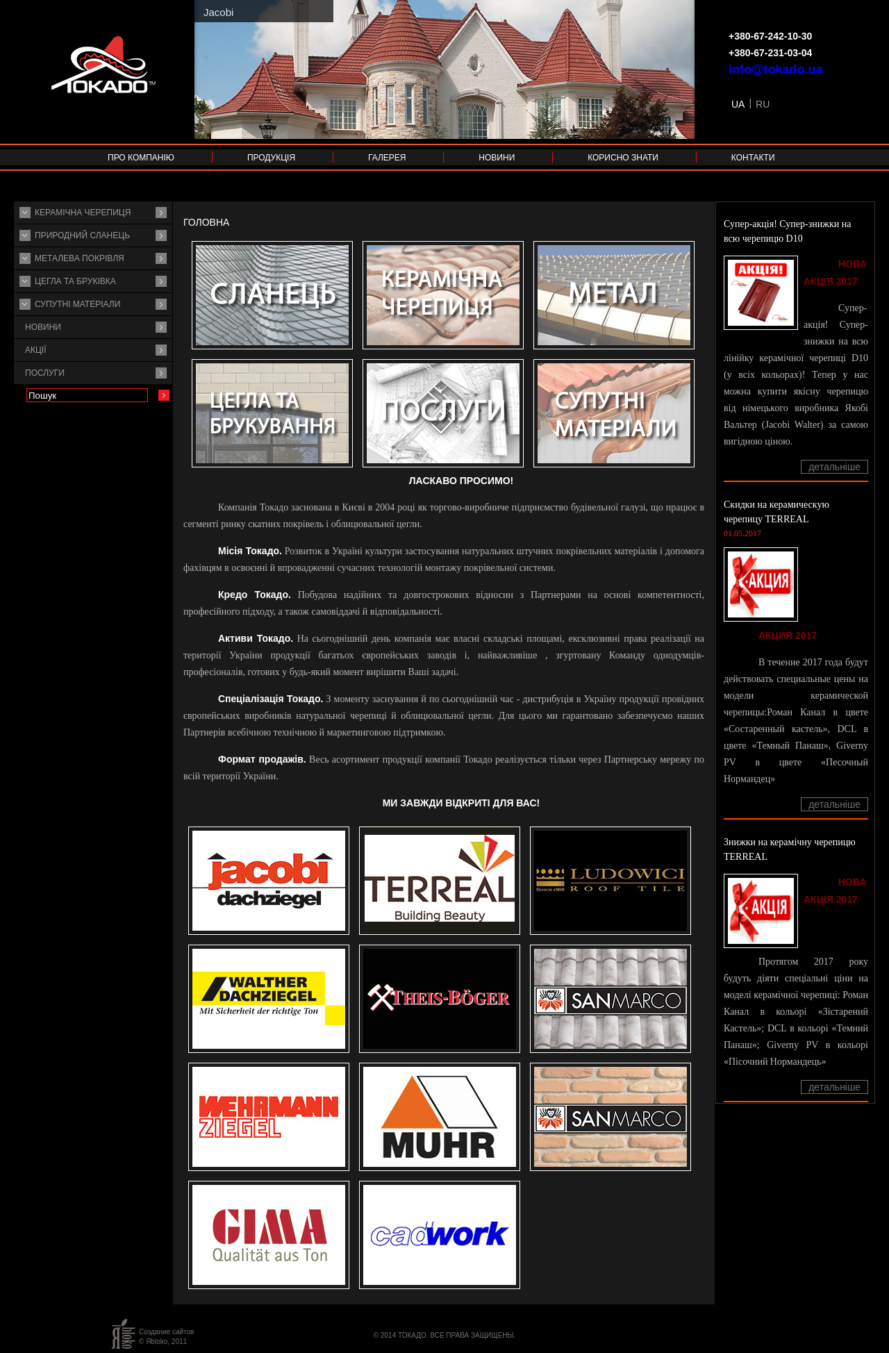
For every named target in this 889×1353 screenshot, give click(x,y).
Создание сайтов (166, 1332)
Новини (497, 158)
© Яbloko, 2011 (163, 1341)
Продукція (271, 158)
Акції (36, 350)
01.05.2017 (742, 533)
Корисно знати (623, 158)
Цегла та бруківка (75, 281)
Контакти (753, 158)
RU (763, 104)
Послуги (45, 373)
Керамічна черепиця (83, 212)
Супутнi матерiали (77, 304)
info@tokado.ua (776, 69)
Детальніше (834, 466)
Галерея (387, 158)
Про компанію (141, 158)
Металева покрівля (79, 258)
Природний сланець (82, 235)
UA (738, 104)
